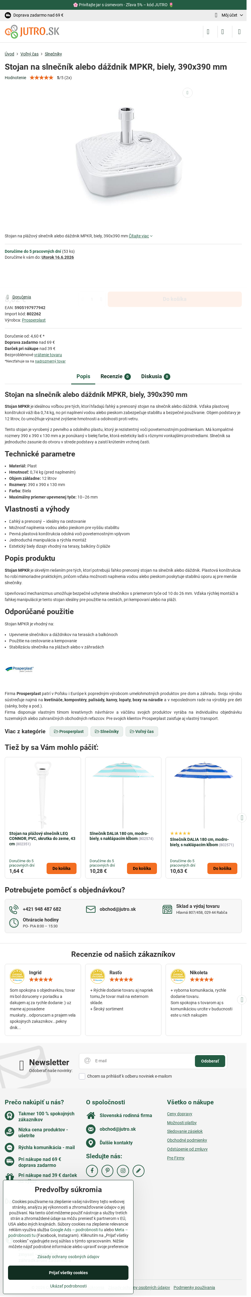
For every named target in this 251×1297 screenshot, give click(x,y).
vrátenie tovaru (48, 354)
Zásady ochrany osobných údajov (139, 1287)
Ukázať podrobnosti (68, 1286)
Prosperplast (34, 320)
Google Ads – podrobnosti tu (76, 1229)
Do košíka (175, 277)
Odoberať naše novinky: (50, 1070)
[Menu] (239, 32)
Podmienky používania (194, 1287)
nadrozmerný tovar (50, 361)
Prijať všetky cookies (68, 1272)
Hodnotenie (15, 77)
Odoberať (210, 1061)
